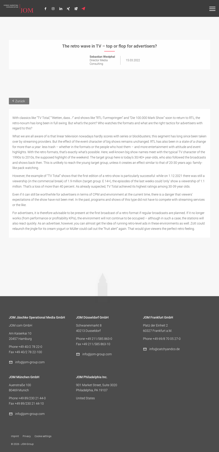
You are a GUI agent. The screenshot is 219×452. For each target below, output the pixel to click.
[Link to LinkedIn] (61, 9)
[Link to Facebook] (45, 9)
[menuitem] (210, 8)
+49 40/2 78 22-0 (30, 347)
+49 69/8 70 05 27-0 (167, 339)
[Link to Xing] (68, 9)
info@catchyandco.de (164, 349)
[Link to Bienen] (76, 9)
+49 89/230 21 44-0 (32, 398)
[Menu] (210, 8)
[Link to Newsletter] (83, 9)
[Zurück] (19, 101)
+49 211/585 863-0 (99, 339)
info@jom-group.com (30, 362)
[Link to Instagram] (53, 9)
